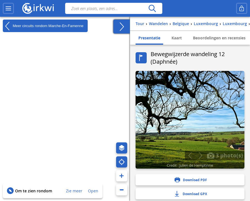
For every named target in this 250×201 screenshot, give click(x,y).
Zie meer (74, 190)
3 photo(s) (225, 155)
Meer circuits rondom (43, 25)
